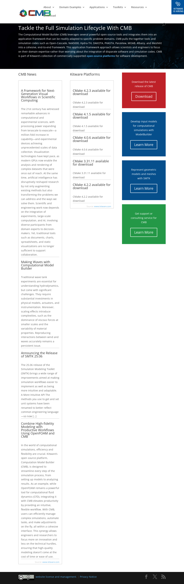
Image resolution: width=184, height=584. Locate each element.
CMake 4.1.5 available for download (92, 115)
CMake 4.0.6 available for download (92, 139)
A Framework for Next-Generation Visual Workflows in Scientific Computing (38, 95)
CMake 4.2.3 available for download (92, 92)
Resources (137, 7)
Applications (97, 7)
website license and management (56, 576)
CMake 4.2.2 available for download (92, 186)
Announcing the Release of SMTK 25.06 (39, 354)
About (47, 7)
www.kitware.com (50, 562)
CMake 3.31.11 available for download (91, 162)
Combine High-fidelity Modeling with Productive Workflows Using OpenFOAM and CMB (37, 430)
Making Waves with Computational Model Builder (37, 265)
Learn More (143, 144)
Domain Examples (70, 7)
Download (49, 15)
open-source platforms (101, 56)
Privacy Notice (88, 576)
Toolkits (118, 7)
